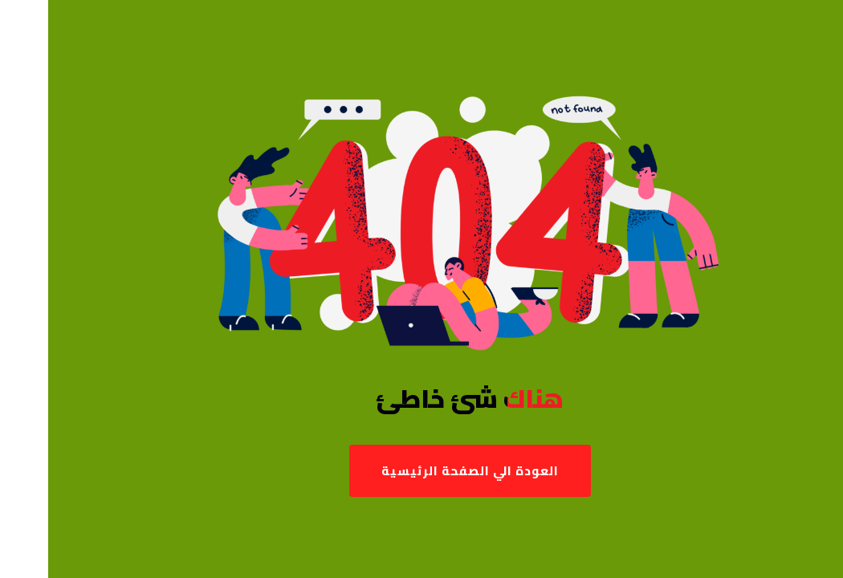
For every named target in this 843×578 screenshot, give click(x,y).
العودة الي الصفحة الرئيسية (422, 470)
